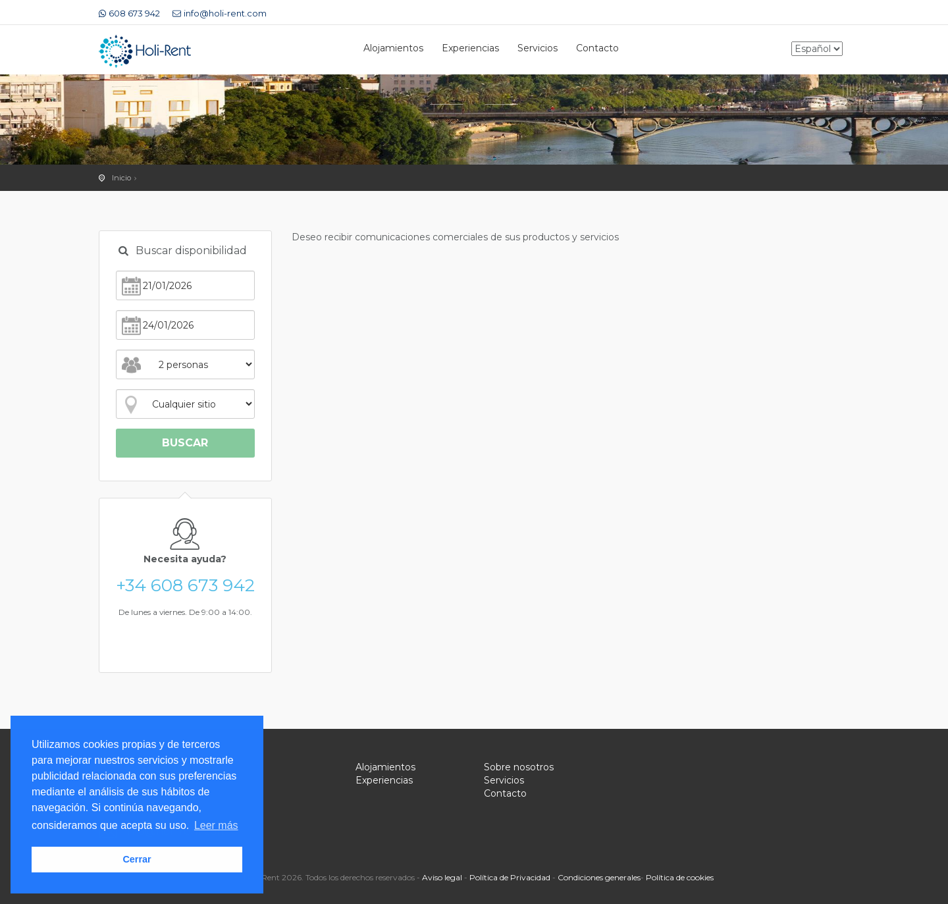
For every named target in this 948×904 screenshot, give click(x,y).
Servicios (537, 48)
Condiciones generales (599, 877)
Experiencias (470, 48)
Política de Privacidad (509, 877)
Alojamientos (393, 48)
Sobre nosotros (519, 767)
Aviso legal (442, 877)
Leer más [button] (216, 825)
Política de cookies (680, 877)
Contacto (597, 48)
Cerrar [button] (136, 859)
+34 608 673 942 (185, 585)
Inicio (121, 177)
